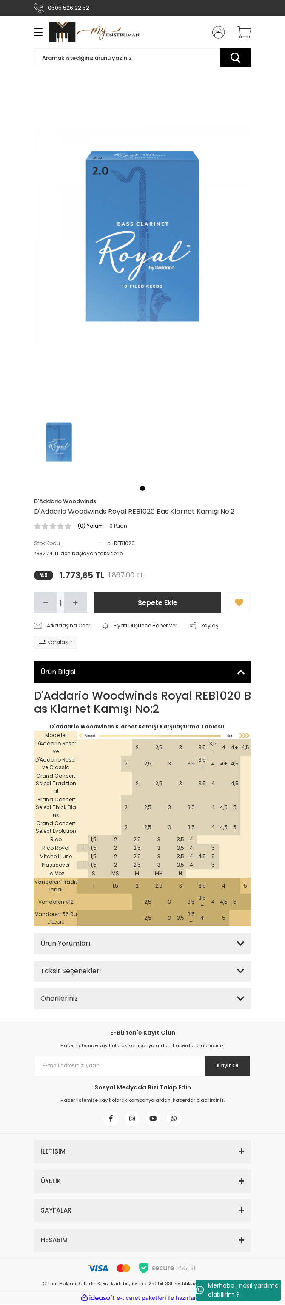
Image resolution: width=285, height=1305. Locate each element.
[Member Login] (216, 32)
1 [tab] (142, 488)
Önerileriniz (59, 998)
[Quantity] (60, 602)
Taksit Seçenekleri (70, 971)
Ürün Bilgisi (57, 672)
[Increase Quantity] (75, 602)
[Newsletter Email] (142, 1066)
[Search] (142, 57)
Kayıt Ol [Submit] (227, 1066)
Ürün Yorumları (65, 943)
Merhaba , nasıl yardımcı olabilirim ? (238, 1290)
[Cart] (241, 32)
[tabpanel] (59, 442)
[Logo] (94, 32)
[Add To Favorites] (239, 602)
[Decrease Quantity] (45, 602)
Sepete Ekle (157, 603)
